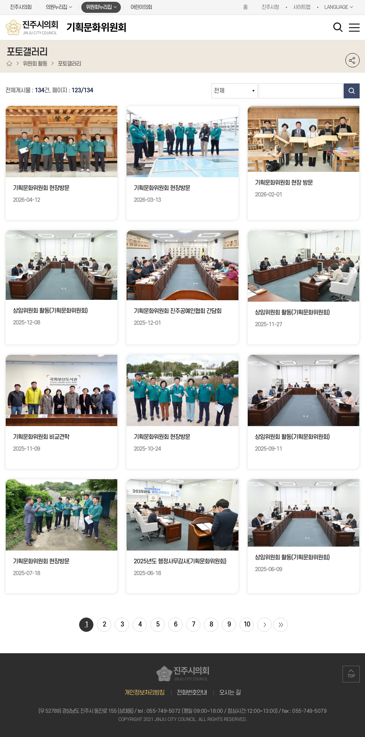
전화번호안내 (192, 693)
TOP (351, 676)
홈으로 (9, 64)
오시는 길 (230, 693)
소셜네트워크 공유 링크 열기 (352, 60)
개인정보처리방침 (144, 693)
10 (246, 624)
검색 (352, 90)
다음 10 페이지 (264, 625)
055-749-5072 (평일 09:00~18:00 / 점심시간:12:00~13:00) (212, 711)
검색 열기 (339, 28)
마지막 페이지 (280, 625)
